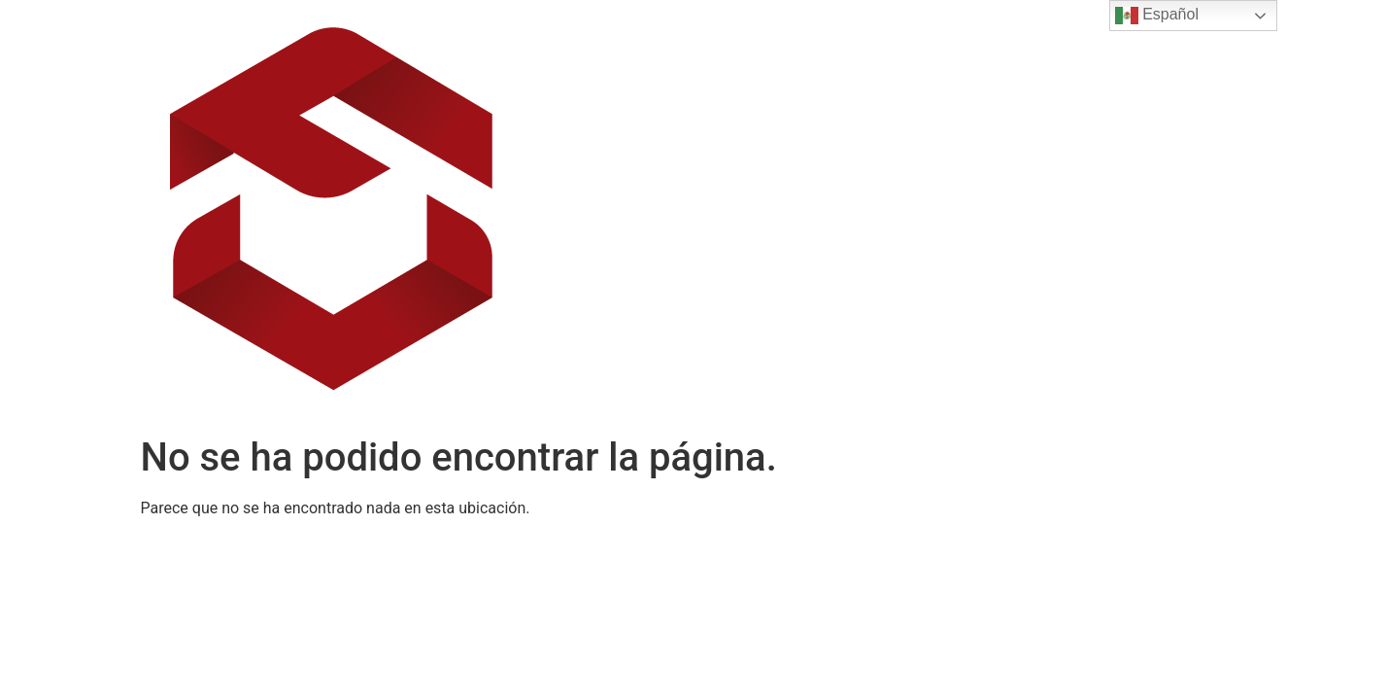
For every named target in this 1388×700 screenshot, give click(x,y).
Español (1157, 15)
